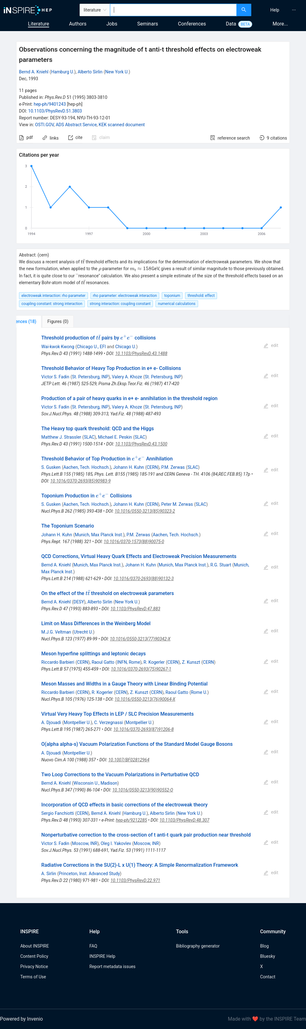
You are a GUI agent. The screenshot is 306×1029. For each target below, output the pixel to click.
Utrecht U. (83, 632)
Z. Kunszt (191, 662)
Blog (264, 946)
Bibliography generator (198, 946)
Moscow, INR (84, 843)
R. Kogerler (154, 662)
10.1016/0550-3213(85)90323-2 (145, 511)
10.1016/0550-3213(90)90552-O (142, 789)
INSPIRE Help (102, 956)
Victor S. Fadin (55, 376)
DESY (78, 601)
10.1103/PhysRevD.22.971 (135, 880)
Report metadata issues (112, 966)
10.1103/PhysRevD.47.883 (135, 608)
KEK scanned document (122, 124)
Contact (267, 976)
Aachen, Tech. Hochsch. (86, 467)
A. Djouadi (51, 722)
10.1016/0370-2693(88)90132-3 (144, 578)
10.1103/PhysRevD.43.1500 (141, 443)
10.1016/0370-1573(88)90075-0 (134, 541)
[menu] (279, 10)
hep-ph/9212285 (131, 820)
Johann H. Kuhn (128, 467)
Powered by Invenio (21, 1019)
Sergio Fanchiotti (57, 813)
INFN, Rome (128, 662)
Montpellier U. (77, 722)
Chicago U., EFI (91, 346)
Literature (38, 24)
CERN (152, 467)
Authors (77, 24)
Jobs (111, 24)
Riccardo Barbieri (57, 662)
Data (231, 24)
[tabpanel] (153, 613)
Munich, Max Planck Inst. (99, 534)
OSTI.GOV (44, 124)
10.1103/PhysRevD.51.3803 (55, 110)
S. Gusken (51, 467)
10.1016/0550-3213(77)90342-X (140, 638)
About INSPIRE (34, 946)
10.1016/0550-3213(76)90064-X (145, 699)
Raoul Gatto (103, 662)
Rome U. (199, 692)
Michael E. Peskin (115, 437)
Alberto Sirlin (90, 71)
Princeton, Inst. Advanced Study (89, 873)
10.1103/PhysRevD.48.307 (184, 820)
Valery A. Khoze (127, 376)
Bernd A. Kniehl (34, 71)
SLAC (89, 437)
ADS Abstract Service (76, 124)
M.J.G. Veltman (56, 632)
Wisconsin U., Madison (95, 783)
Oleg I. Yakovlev (116, 843)
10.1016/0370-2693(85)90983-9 (80, 480)
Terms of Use (33, 976)
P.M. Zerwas (173, 467)
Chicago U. (125, 346)
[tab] (36, 321)
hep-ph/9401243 (50, 104)
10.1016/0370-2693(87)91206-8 (143, 729)
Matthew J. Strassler (61, 437)
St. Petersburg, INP (90, 376)
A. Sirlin (48, 873)
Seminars (147, 24)
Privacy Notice (34, 966)
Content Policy (34, 956)
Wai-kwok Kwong (57, 346)
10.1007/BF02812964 (128, 759)
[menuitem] (274, 10)
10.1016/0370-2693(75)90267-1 (141, 669)
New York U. (116, 71)
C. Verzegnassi (108, 722)
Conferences (192, 24)
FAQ (93, 946)
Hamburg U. (62, 71)
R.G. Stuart (220, 564)
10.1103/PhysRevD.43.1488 (141, 353)
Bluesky (267, 956)
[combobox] (173, 10)
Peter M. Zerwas (177, 504)
